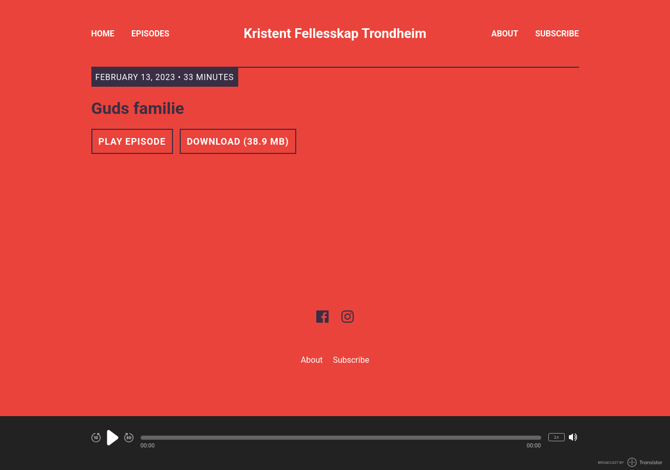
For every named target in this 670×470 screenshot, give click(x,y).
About (504, 33)
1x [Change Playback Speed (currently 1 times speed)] (556, 437)
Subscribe (557, 33)
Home (102, 33)
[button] (341, 438)
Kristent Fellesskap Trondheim (335, 33)
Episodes (150, 33)
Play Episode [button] (132, 141)
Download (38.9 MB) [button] (238, 141)
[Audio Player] (335, 443)
